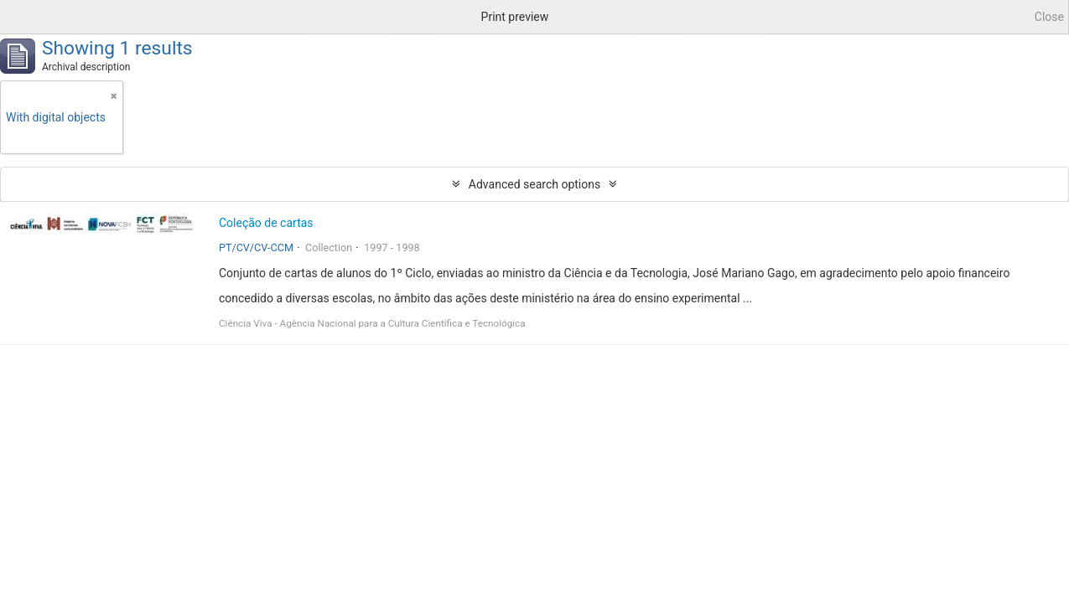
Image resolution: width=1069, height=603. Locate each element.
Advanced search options (534, 184)
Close (1049, 16)
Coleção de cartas (266, 222)
